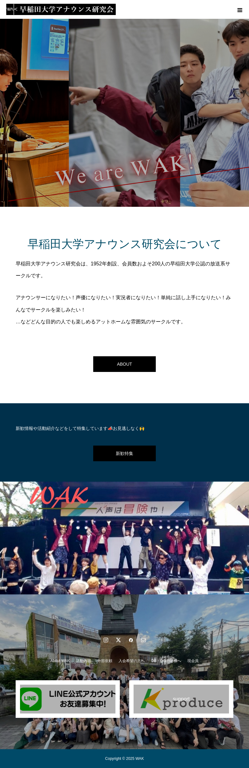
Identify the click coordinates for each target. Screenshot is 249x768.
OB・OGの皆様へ (166, 661)
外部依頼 (104, 661)
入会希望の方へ (132, 661)
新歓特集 (124, 453)
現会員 (193, 661)
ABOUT (124, 364)
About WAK (60, 661)
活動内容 (83, 661)
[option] (124, 113)
